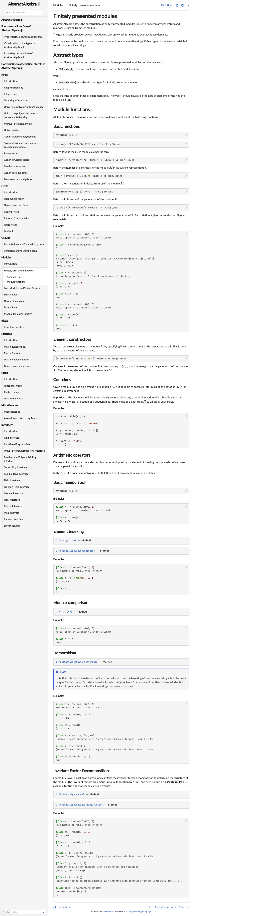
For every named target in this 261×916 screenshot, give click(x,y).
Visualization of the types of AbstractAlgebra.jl (19, 45)
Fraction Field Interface (16, 487)
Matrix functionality (15, 347)
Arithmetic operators (71, 455)
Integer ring (10, 94)
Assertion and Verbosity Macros (22, 418)
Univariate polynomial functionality (23, 107)
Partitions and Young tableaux (20, 251)
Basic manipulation (69, 483)
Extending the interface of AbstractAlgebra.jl (18, 55)
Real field (9, 231)
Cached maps (11, 392)
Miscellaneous (12, 412)
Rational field (11, 212)
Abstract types (68, 55)
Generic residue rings (16, 173)
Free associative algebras (18, 179)
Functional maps (13, 386)
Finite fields (10, 225)
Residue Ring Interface (16, 474)
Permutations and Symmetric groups (24, 244)
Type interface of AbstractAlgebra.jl (23, 37)
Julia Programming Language (137, 912)
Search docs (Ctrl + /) (15, 12)
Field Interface (12, 480)
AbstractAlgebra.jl (24, 4)
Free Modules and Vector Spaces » (169, 907)
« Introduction (61, 907)
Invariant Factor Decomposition (81, 771)
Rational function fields (16, 218)
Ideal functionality (14, 327)
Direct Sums (10, 307)
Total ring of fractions (16, 100)
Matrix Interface (13, 506)
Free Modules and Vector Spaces (22, 288)
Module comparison (70, 603)
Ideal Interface (12, 500)
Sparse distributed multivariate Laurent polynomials (21, 145)
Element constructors (72, 340)
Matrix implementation (16, 359)
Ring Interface (11, 438)
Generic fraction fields (16, 205)
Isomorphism (64, 653)
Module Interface (13, 493)
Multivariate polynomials (18, 124)
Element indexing (68, 532)
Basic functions (66, 127)
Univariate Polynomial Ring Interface (24, 451)
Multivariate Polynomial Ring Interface (20, 459)
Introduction (10, 81)
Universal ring (12, 130)
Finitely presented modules (19, 270)
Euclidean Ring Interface (17, 444)
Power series (11, 153)
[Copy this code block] (186, 134)
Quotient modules (14, 301)
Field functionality (14, 199)
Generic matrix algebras (17, 366)
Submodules (10, 294)
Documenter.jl (109, 912)
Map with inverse (13, 398)
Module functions (71, 109)
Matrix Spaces (12, 353)
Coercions (62, 380)
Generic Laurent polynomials (20, 136)
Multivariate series (14, 166)
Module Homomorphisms (18, 314)
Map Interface (11, 513)
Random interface (13, 519)
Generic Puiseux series (16, 160)
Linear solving (12, 526)
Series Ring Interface (15, 467)
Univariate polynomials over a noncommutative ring (21, 115)
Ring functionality (13, 87)
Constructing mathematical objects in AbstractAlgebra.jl (23, 66)
